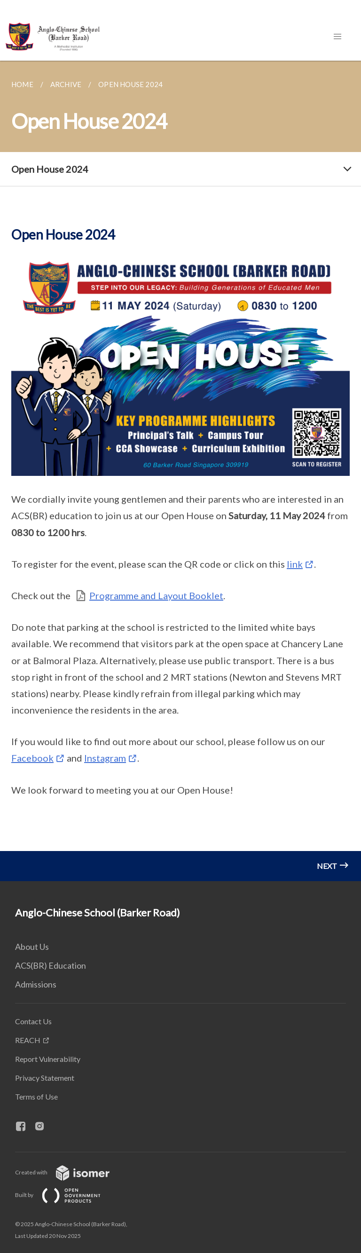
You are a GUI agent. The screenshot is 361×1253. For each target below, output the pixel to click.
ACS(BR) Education (50, 965)
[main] (180, 471)
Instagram (105, 757)
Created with (70, 1172)
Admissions (35, 984)
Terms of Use (36, 1096)
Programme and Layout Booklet (156, 595)
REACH (27, 1040)
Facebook (32, 757)
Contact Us (33, 1021)
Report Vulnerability (47, 1058)
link (295, 564)
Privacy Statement (44, 1077)
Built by (65, 1194)
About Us (32, 946)
